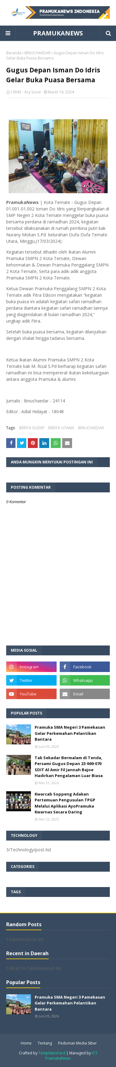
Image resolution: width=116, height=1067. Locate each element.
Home (26, 1043)
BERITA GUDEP (32, 427)
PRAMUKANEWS (58, 33)
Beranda (13, 52)
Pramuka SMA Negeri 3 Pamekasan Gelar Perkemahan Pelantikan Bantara (70, 733)
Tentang (45, 1043)
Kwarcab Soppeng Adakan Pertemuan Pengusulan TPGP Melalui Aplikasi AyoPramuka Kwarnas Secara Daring (65, 803)
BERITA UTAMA (61, 427)
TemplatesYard (51, 1053)
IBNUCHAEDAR (37, 52)
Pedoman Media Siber (77, 1043)
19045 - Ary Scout (26, 92)
